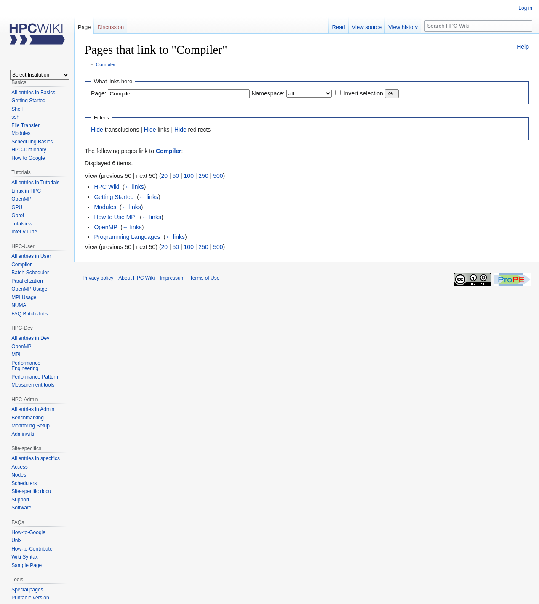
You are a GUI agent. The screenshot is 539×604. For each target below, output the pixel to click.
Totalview (21, 224)
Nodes (18, 475)
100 (189, 175)
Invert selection (363, 93)
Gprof (17, 215)
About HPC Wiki (136, 278)
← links (134, 186)
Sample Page (26, 565)
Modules (105, 207)
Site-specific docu (31, 491)
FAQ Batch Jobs (29, 314)
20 (164, 175)
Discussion (110, 27)
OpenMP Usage (29, 289)
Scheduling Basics (32, 142)
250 (203, 175)
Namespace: (268, 93)
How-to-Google (28, 532)
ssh (15, 117)
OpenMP (105, 227)
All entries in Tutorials (35, 182)
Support (20, 500)
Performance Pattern (34, 377)
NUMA (18, 305)
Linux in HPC (26, 191)
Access (19, 467)
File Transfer (25, 125)
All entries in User (31, 256)
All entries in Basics (33, 92)
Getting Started (113, 196)
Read (338, 27)
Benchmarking (27, 418)
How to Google (28, 158)
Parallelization (27, 281)
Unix (16, 540)
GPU (16, 207)
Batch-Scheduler (30, 273)
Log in (525, 8)
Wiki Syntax (24, 557)
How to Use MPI (115, 217)
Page (84, 27)
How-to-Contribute (31, 549)
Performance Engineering (25, 366)
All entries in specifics (35, 458)
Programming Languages (127, 236)
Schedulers (24, 483)
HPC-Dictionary (28, 150)
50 (176, 175)
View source (367, 27)
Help (523, 46)
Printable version (30, 598)
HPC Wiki (106, 186)
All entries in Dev (30, 338)
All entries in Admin (32, 409)
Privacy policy (98, 278)
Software (21, 508)
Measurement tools (32, 385)
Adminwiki (22, 434)
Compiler (106, 64)
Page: (99, 93)
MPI (15, 355)
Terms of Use (205, 278)
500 (218, 175)
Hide (97, 129)
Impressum (172, 278)
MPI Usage (23, 297)
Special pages (27, 590)
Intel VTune (24, 232)
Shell (17, 109)
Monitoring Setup (30, 426)
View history (403, 27)
